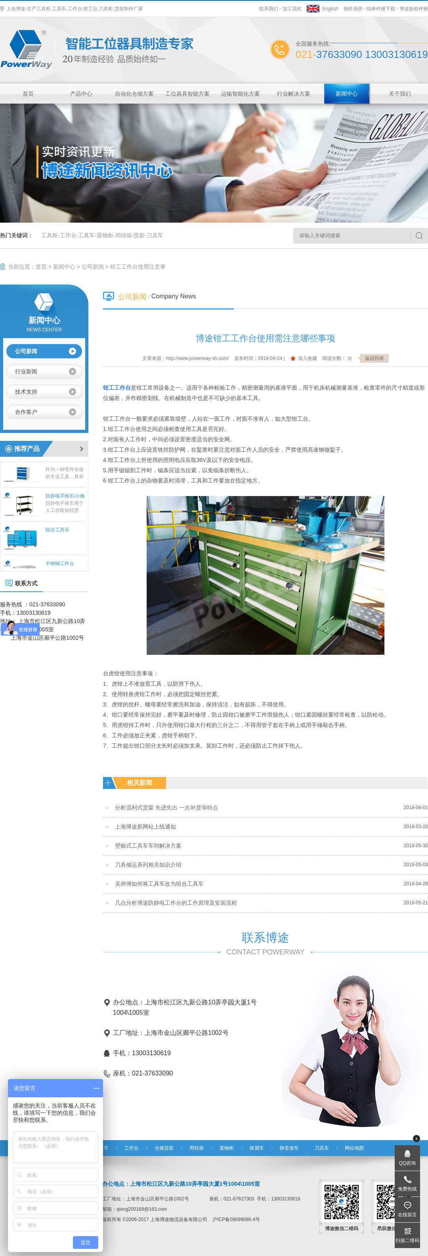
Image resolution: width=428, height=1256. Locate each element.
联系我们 (268, 9)
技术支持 (26, 392)
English (330, 9)
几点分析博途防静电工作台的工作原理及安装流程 (176, 903)
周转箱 (123, 235)
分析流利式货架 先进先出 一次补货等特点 (166, 807)
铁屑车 (257, 1148)
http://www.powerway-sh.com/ (197, 358)
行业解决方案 (293, 93)
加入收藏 (307, 358)
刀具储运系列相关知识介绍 (148, 865)
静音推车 (289, 1148)
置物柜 (105, 235)
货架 (139, 235)
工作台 (68, 235)
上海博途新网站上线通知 (145, 826)
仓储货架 (164, 1148)
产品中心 (81, 93)
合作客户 (26, 412)
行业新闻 (26, 371)
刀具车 (155, 235)
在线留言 (407, 1215)
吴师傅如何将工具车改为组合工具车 (159, 884)
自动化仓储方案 (134, 93)
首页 (28, 93)
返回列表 (374, 358)
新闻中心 (347, 93)
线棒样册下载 (381, 9)
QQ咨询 (407, 1163)
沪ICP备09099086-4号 (236, 1219)
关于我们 (400, 93)
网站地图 (354, 1148)
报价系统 (353, 9)
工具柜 (49, 235)
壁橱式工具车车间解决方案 (148, 845)
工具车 (86, 235)
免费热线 (407, 1189)
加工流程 (292, 9)
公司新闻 (93, 267)
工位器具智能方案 (187, 93)
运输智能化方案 (240, 93)
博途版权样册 (413, 9)
